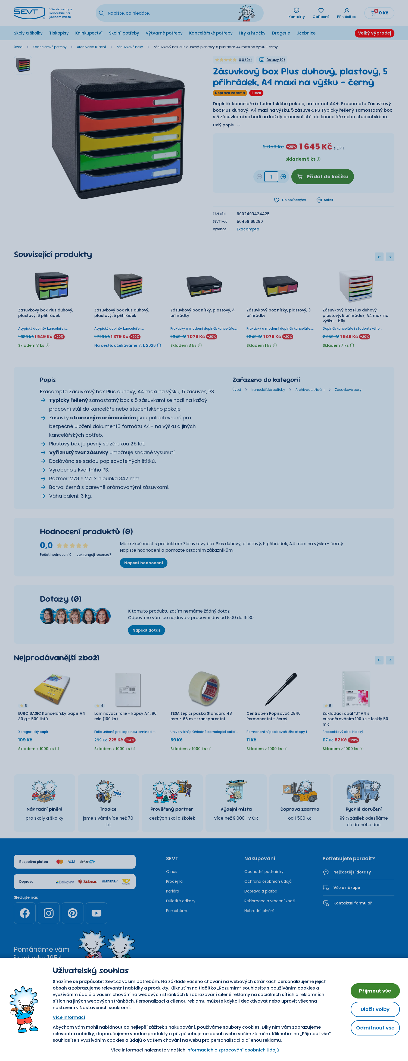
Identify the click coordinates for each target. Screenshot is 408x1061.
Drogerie (281, 33)
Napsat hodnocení (143, 563)
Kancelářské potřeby (211, 33)
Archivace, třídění (91, 47)
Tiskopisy (59, 33)
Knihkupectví (88, 33)
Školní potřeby (124, 33)
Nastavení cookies (226, 998)
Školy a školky (28, 33)
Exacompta (248, 229)
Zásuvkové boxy (129, 47)
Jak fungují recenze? (94, 555)
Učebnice (306, 33)
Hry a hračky (252, 33)
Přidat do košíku (322, 176)
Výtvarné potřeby (164, 33)
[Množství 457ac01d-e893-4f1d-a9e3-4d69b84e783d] (271, 176)
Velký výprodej (374, 33)
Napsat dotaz (146, 630)
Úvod (18, 47)
